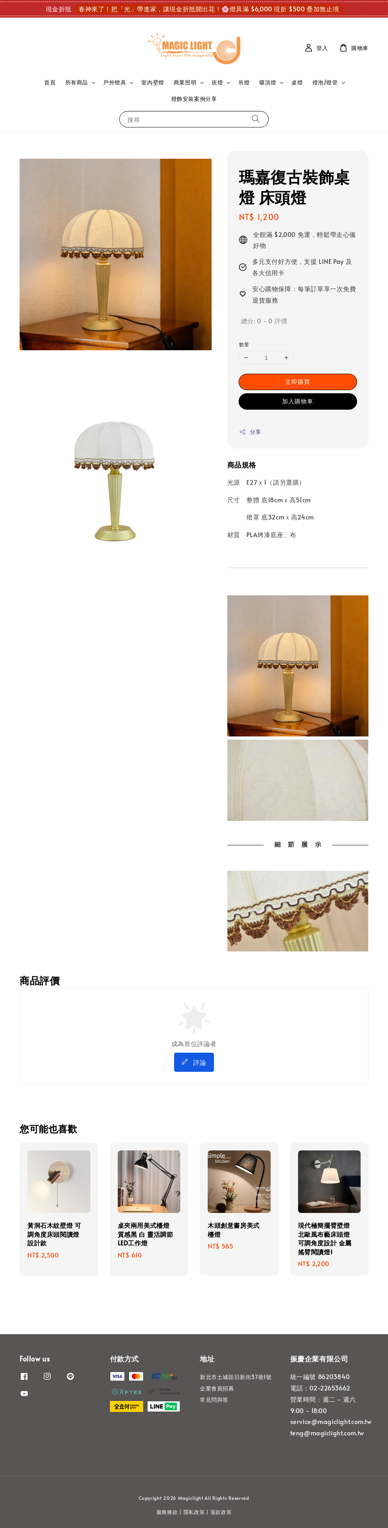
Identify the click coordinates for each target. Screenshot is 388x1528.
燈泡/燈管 (325, 82)
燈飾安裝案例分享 (194, 98)
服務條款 (167, 1511)
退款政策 (221, 1511)
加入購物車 (297, 401)
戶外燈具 (114, 82)
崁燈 (217, 82)
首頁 (50, 82)
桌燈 (297, 82)
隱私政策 (194, 1511)
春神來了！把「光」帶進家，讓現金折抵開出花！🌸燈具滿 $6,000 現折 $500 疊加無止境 (209, 8)
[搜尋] (255, 119)
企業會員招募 (217, 1388)
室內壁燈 (152, 82)
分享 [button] (250, 431)
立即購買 (297, 381)
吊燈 (244, 82)
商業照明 (185, 82)
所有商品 (76, 82)
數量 (244, 344)
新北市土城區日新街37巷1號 (235, 1377)
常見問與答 (214, 1399)
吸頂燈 (268, 82)
